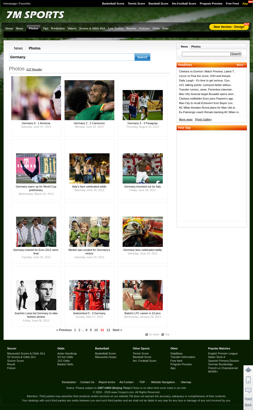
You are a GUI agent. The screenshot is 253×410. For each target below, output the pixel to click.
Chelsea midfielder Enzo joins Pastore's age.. (207, 98)
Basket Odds (65, 364)
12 (108, 330)
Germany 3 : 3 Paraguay (143, 123)
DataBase (177, 353)
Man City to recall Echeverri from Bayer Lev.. (206, 103)
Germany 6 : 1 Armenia (36, 123)
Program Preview (211, 3)
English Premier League (223, 353)
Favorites (24, 3)
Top (167, 334)
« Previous (64, 330)
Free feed (176, 360)
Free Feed (232, 3)
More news (186, 119)
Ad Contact (126, 382)
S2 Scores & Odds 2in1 (21, 356)
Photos (34, 48)
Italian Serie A (216, 356)
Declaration (69, 382)
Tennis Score (136, 3)
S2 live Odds (65, 356)
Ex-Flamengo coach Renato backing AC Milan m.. (209, 112)
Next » (117, 330)
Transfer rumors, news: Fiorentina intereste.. (206, 89)
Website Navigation (163, 382)
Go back (154, 334)
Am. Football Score (145, 360)
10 (96, 330)
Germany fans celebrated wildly (142, 249)
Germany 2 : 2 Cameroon (89, 123)
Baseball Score (158, 3)
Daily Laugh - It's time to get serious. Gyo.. (205, 80)
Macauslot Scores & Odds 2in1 (26, 353)
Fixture (11, 368)
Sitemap (186, 382)
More (241, 64)
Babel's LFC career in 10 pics (143, 313)
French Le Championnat (223, 368)
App (245, 3)
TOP (142, 382)
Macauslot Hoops (106, 356)
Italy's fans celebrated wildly (89, 186)
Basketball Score (113, 3)
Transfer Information (183, 356)
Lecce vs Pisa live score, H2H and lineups (205, 75)
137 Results (34, 69)
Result (11, 364)
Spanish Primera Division (223, 360)
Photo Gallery (203, 119)
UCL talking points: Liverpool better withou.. (205, 84)
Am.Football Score (184, 3)
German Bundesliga (220, 364)
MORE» (213, 371)
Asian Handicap (67, 353)
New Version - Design (229, 27)
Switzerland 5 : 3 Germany (89, 313)
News (18, 48)
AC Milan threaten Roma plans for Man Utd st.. (207, 107)
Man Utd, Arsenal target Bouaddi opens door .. (207, 94)
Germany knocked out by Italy (142, 186)
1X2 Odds (64, 360)
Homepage (10, 3)
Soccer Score (15, 360)
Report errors (107, 382)
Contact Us (87, 382)
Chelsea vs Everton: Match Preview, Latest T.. (207, 71)
